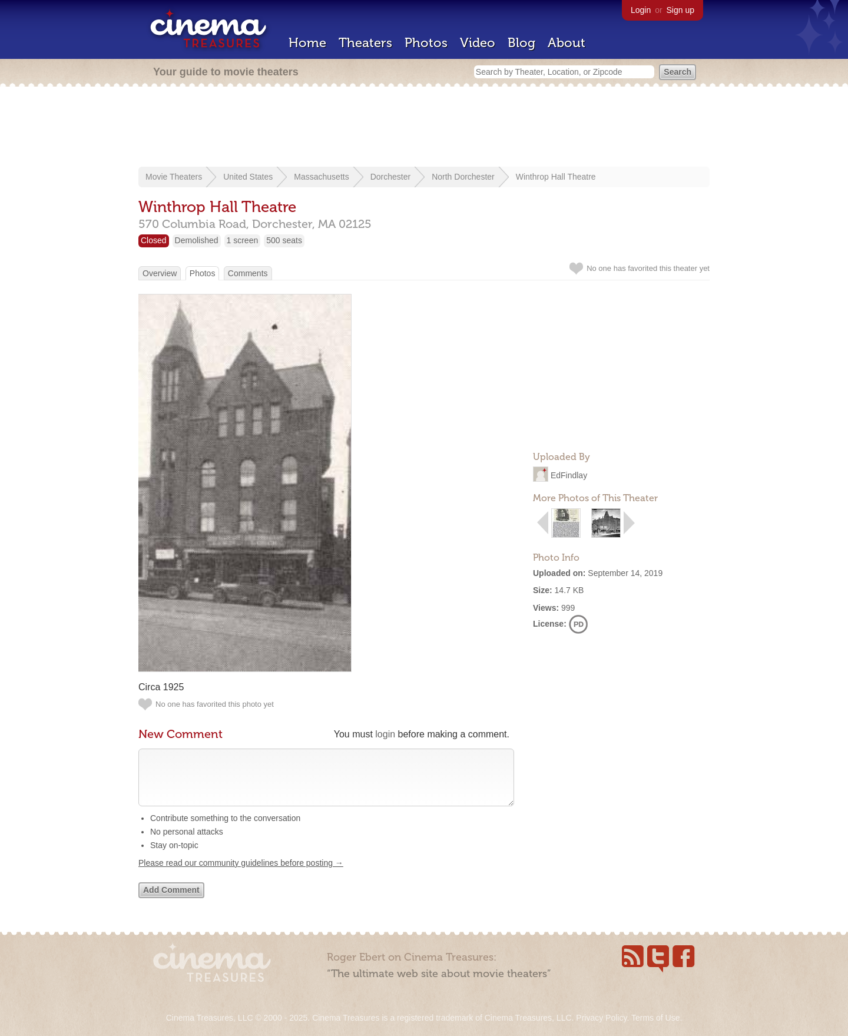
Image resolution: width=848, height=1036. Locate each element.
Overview (160, 273)
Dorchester (390, 176)
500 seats (284, 240)
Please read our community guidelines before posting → (240, 874)
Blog (521, 43)
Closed (154, 240)
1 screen (243, 240)
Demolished (196, 240)
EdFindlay (569, 475)
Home (307, 43)
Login (641, 10)
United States (248, 176)
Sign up (680, 10)
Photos (426, 43)
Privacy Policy (601, 1017)
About (566, 43)
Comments (248, 273)
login (385, 734)
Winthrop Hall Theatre (556, 176)
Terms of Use (655, 1017)
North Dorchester (463, 176)
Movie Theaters (173, 176)
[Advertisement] (424, 127)
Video (477, 43)
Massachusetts (321, 176)
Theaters (365, 43)
